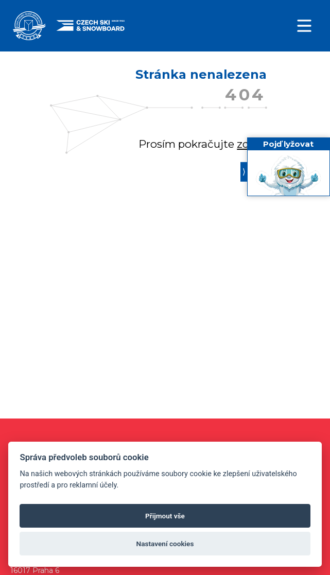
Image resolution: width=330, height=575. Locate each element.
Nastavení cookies (165, 543)
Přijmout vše (165, 516)
